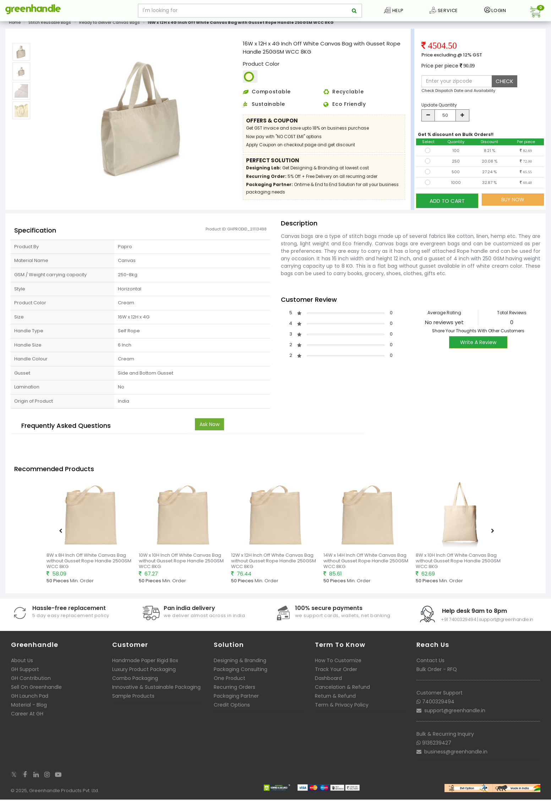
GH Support (25, 671)
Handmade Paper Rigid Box (145, 662)
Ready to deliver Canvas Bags (109, 26)
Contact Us (430, 662)
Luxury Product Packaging (144, 671)
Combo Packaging (135, 679)
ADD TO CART (447, 203)
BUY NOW (512, 203)
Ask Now (209, 425)
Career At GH (27, 715)
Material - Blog (29, 706)
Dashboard (328, 679)
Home (15, 26)
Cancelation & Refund (342, 688)
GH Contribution (31, 679)
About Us (22, 662)
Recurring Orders (234, 688)
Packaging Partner (236, 697)
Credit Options (232, 706)
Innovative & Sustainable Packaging (156, 688)
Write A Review (478, 343)
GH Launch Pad (29, 697)
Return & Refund (335, 697)
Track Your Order (336, 671)
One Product (229, 679)
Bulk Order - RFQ (436, 671)
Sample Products (133, 697)
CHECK (504, 85)
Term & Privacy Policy (342, 706)
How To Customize (338, 662)
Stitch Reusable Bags (49, 26)
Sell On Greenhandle (36, 688)
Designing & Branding (240, 662)
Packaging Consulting (240, 671)
